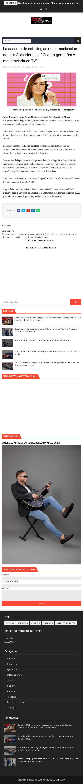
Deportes (23, 623)
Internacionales (15, 675)
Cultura (10, 623)
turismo (11, 708)
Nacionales (38, 67)
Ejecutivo (12, 669)
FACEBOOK (9, 642)
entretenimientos (66, 623)
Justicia (35, 623)
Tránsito (48, 623)
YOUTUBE (8, 638)
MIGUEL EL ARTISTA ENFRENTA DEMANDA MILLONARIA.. (43, 340)
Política (11, 691)
